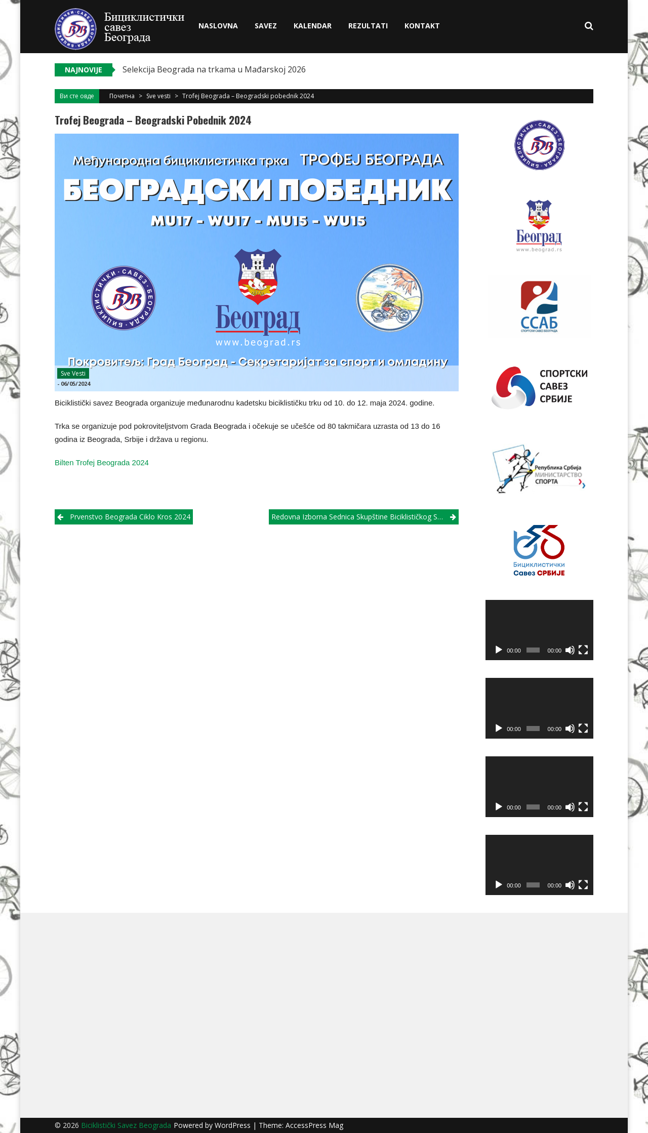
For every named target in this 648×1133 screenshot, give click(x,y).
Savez (266, 25)
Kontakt (422, 25)
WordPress (234, 1125)
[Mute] (570, 650)
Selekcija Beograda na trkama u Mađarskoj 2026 (214, 69)
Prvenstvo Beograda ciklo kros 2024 (130, 516)
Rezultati (368, 25)
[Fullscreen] (583, 650)
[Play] (499, 650)
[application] (539, 630)
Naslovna (218, 25)
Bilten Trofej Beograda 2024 (102, 462)
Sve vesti (158, 96)
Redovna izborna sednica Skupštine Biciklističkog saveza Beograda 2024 (365, 516)
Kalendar (313, 25)
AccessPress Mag (314, 1125)
